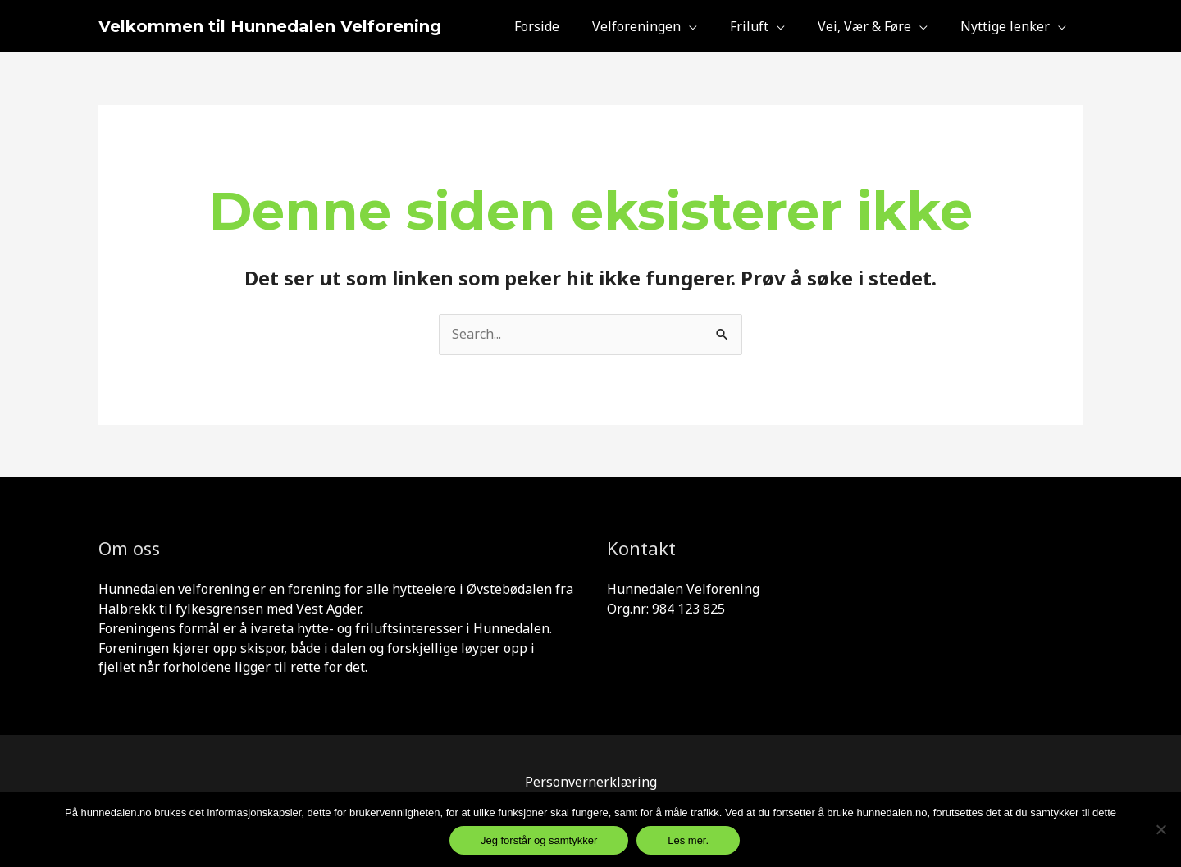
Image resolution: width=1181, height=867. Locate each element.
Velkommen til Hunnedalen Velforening (269, 26)
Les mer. (688, 840)
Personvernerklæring (591, 782)
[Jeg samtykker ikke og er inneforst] (1160, 829)
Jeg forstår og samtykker (539, 840)
